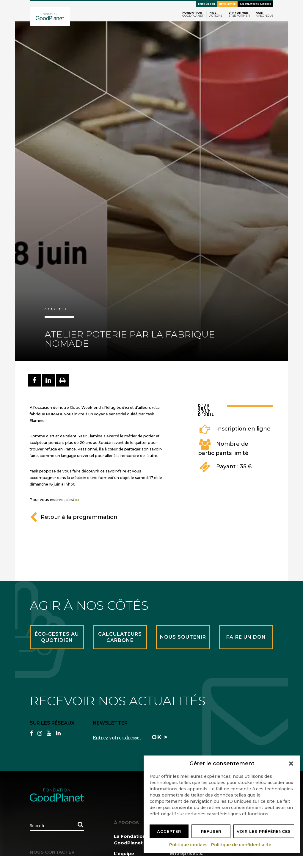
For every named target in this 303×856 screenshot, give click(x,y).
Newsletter (227, 4)
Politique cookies (188, 844)
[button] (291, 764)
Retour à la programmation (73, 517)
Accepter (169, 831)
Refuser (211, 831)
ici (77, 499)
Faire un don (206, 4)
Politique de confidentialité (241, 844)
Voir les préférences (264, 831)
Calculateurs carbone (255, 4)
